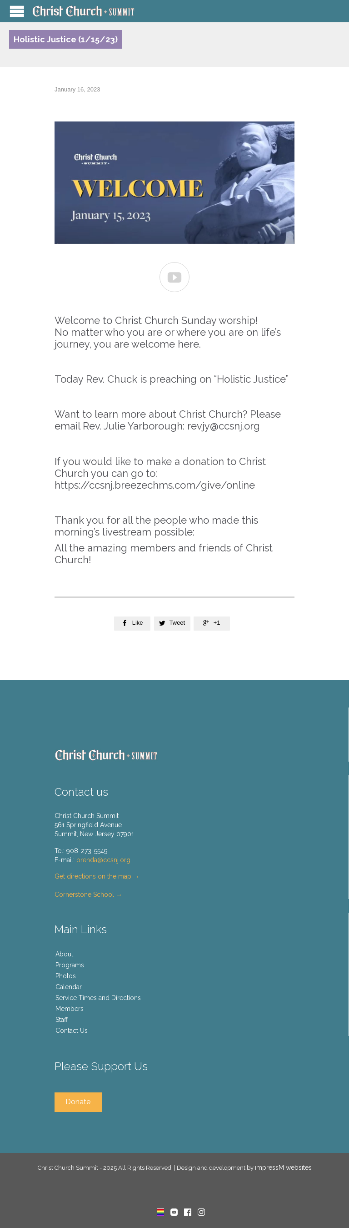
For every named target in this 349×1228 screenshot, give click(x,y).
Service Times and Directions (98, 997)
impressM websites (283, 1167)
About (64, 954)
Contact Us (71, 1030)
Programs (69, 965)
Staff (61, 1019)
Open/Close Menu (17, 11)
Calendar (68, 986)
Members (69, 1008)
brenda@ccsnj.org (103, 860)
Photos (65, 976)
